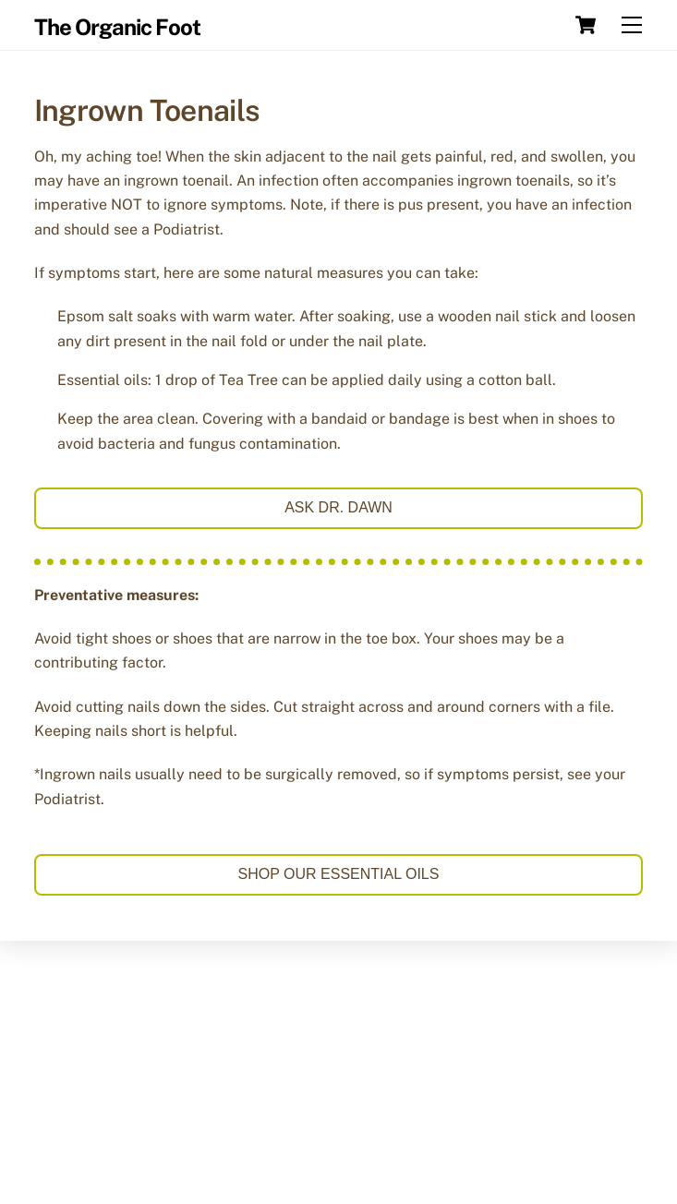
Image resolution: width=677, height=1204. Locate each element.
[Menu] (631, 25)
